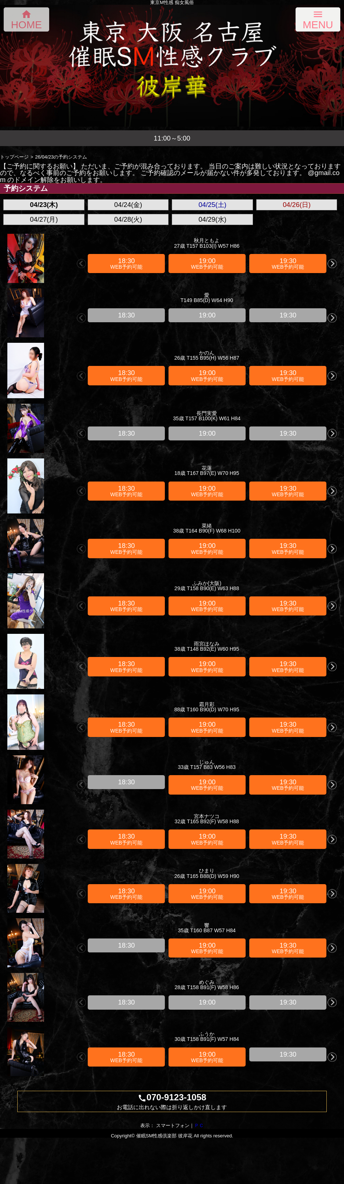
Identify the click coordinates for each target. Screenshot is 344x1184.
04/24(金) (128, 204)
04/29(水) (213, 219)
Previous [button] (81, 263)
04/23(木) (44, 204)
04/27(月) (44, 219)
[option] (126, 263)
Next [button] (332, 263)
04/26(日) (297, 204)
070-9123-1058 (172, 1101)
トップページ (14, 157)
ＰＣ (199, 1125)
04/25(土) (213, 204)
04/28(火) (128, 219)
